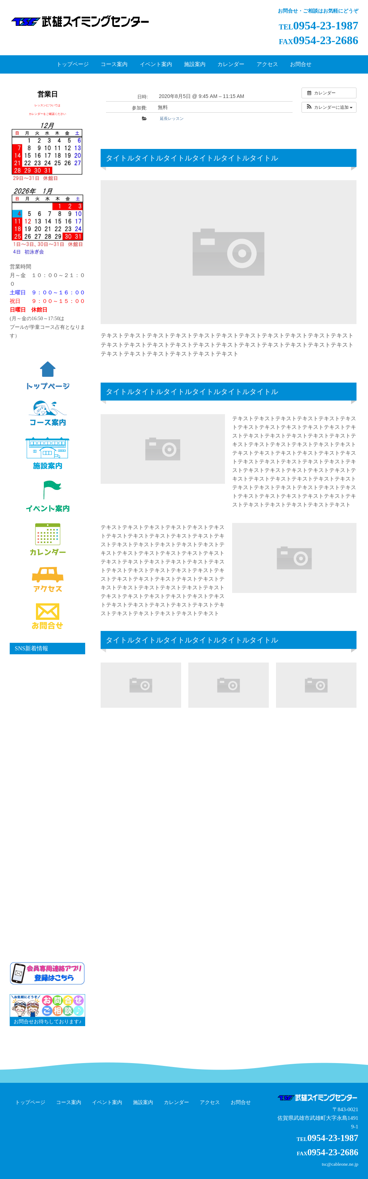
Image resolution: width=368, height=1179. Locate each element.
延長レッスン (172, 118)
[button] (329, 107)
